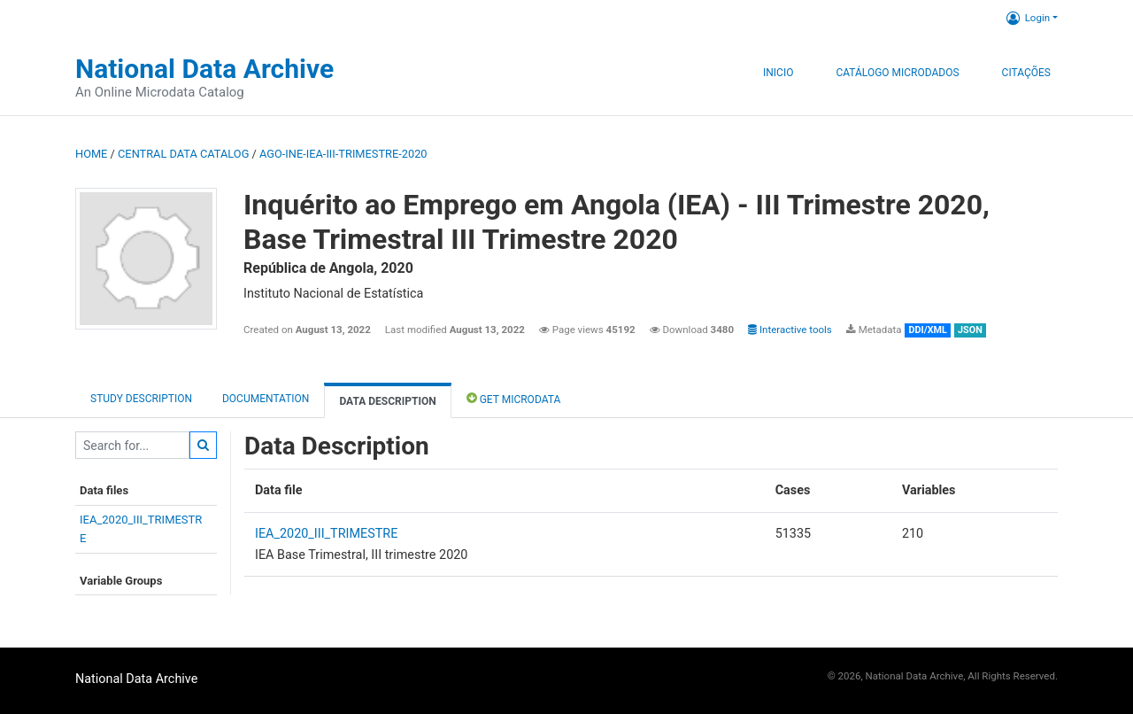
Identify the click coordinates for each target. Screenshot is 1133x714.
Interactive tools (790, 329)
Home (91, 153)
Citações (1026, 72)
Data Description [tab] (387, 401)
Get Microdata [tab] (513, 398)
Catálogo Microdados (897, 72)
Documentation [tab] (265, 398)
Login (1028, 18)
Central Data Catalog (183, 153)
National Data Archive (204, 68)
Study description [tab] (141, 398)
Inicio (778, 72)
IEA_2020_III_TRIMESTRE (326, 533)
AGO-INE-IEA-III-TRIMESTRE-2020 (343, 153)
